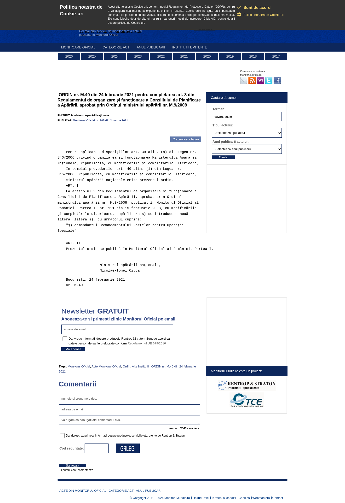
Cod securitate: (71, 448)
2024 (115, 56)
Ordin (126, 366)
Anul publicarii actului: (231, 141)
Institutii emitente (189, 47)
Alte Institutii (140, 366)
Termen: (219, 109)
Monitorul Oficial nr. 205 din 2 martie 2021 (100, 120)
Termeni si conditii (223, 498)
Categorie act (116, 47)
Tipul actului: (223, 125)
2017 (276, 56)
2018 (253, 56)
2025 (92, 56)
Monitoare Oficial (78, 47)
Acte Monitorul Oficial (106, 366)
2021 (184, 56)
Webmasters (261, 498)
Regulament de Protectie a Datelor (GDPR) (197, 6)
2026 (69, 56)
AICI (214, 18)
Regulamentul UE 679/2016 (146, 343)
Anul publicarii (151, 47)
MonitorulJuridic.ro (177, 498)
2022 (161, 56)
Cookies (244, 498)
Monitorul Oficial (79, 366)
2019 (230, 56)
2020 (207, 56)
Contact (277, 498)
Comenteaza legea (186, 139)
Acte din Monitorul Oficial (82, 490)
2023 (138, 56)
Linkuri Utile (200, 498)
